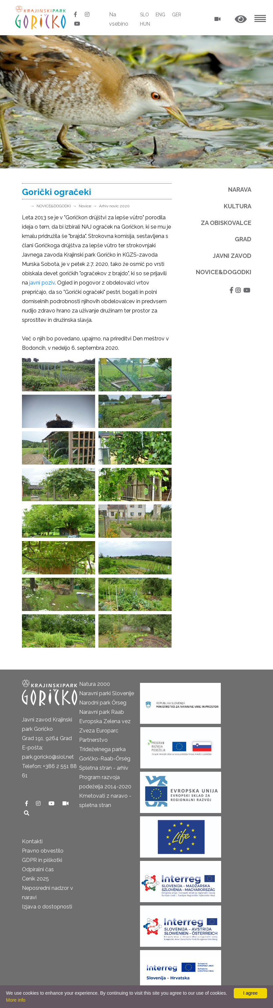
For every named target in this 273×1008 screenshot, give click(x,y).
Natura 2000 (94, 684)
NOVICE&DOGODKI (54, 206)
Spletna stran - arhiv (103, 768)
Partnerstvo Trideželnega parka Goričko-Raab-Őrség (104, 749)
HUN (145, 24)
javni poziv (42, 283)
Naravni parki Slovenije (106, 693)
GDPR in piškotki (42, 860)
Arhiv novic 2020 (114, 206)
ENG (160, 14)
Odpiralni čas (38, 869)
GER (176, 14)
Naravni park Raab (101, 712)
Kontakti (32, 841)
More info (15, 1000)
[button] (240, 19)
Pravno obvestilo (43, 851)
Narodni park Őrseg (102, 703)
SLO (144, 14)
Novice (85, 206)
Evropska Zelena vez (105, 721)
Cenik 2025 (35, 879)
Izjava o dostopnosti (47, 907)
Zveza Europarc (98, 730)
